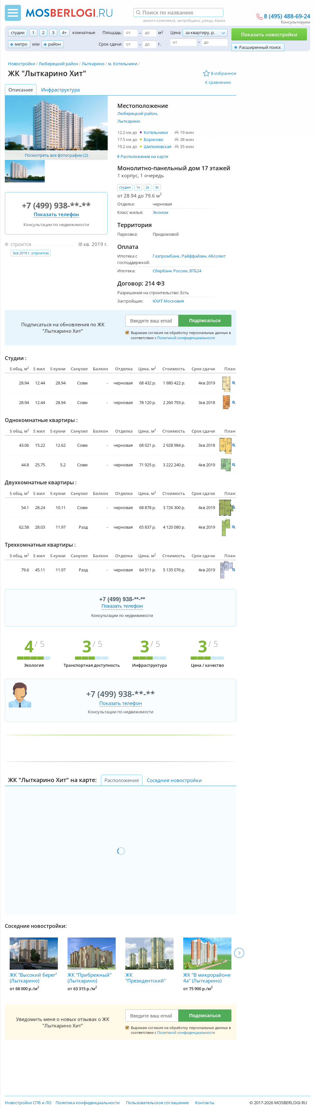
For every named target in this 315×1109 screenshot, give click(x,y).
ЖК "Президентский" (149, 960)
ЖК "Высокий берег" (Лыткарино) (34, 960)
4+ (64, 32)
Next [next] (239, 953)
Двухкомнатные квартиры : (40, 482)
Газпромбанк (166, 256)
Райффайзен (194, 256)
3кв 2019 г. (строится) (31, 253)
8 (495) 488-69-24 (287, 16)
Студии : (15, 358)
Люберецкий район (58, 63)
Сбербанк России (170, 271)
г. (159, 44)
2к (147, 187)
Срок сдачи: (110, 44)
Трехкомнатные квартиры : (40, 544)
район (54, 44)
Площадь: (112, 32)
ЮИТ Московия (168, 301)
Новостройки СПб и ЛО (28, 1102)
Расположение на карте (144, 156)
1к (138, 187)
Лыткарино (93, 63)
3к (157, 187)
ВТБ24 (195, 271)
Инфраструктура (60, 89)
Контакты (204, 1102)
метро (21, 44)
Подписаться (205, 320)
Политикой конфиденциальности (186, 337)
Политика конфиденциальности (88, 1102)
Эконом (160, 212)
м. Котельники (122, 63)
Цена (175, 32)
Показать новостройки (269, 34)
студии (17, 32)
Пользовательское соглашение (157, 1102)
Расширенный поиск (260, 47)
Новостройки (21, 63)
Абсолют (217, 256)
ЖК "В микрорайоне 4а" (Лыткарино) (207, 960)
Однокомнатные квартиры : (41, 420)
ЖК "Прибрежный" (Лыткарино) (92, 960)
